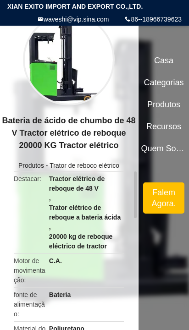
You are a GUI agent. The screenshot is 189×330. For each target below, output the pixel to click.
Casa (163, 60)
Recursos (163, 126)
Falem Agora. (164, 198)
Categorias (163, 82)
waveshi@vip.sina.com (76, 19)
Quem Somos (164, 148)
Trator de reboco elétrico (84, 165)
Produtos (31, 165)
